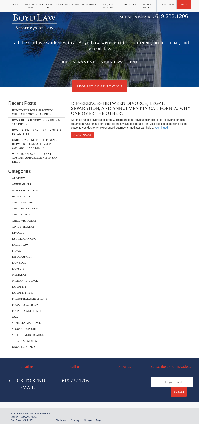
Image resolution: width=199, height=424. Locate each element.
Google (88, 420)
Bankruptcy (21, 196)
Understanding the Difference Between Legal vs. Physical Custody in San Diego (35, 144)
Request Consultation (108, 6)
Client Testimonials (84, 4)
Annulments (21, 184)
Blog (184, 4)
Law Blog (19, 262)
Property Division (25, 304)
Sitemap (75, 420)
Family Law (20, 244)
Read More (82, 134)
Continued (161, 127)
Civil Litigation (23, 226)
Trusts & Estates (24, 340)
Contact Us (129, 4)
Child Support (22, 214)
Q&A (15, 316)
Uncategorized (23, 346)
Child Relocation (25, 208)
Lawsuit (18, 268)
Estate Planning (24, 238)
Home (15, 4)
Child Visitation (24, 220)
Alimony (18, 178)
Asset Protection (25, 190)
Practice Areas (48, 5)
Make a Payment (147, 6)
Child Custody (23, 202)
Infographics (22, 256)
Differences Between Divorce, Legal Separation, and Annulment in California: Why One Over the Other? (130, 108)
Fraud (16, 250)
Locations (166, 4)
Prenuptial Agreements (29, 298)
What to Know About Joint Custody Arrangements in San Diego (34, 157)
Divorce (18, 232)
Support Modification (28, 334)
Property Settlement (28, 310)
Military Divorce (25, 280)
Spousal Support (24, 328)
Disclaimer (61, 420)
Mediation (19, 274)
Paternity (19, 286)
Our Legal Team (64, 6)
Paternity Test (23, 292)
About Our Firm (30, 6)
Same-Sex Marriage (26, 322)
